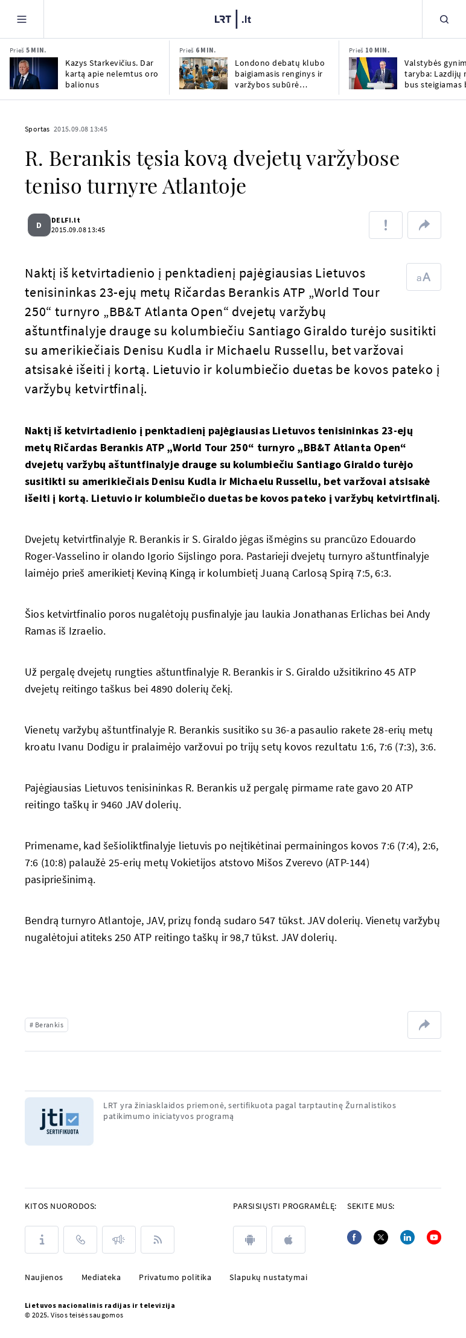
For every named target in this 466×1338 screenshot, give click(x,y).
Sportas (37, 128)
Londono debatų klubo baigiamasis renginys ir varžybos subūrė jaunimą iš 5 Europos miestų (280, 73)
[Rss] (157, 1240)
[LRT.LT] (233, 19)
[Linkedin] (407, 1237)
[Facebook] (354, 1237)
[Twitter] (381, 1237)
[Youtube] (434, 1237)
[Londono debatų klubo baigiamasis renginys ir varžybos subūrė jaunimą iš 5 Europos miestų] (203, 73)
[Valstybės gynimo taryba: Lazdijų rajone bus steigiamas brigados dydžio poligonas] (373, 73)
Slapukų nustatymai (268, 1277)
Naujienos (44, 1277)
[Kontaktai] (80, 1240)
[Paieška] (444, 19)
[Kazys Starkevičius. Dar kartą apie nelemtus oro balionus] (34, 73)
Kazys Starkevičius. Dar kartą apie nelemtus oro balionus (112, 73)
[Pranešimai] (119, 1240)
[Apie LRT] (42, 1240)
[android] (250, 1240)
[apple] (288, 1240)
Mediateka (101, 1277)
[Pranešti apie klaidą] (386, 225)
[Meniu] (21, 19)
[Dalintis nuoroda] (424, 225)
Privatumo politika (175, 1277)
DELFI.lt (73, 219)
